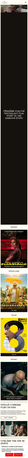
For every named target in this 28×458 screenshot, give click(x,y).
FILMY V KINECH (8, 417)
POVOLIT (18, 454)
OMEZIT (9, 454)
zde (10, 451)
